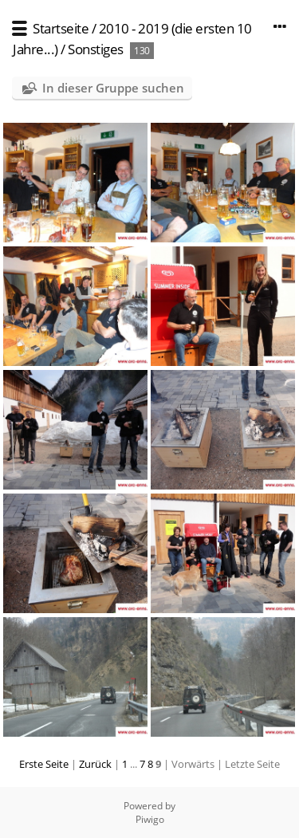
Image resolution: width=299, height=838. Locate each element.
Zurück (95, 764)
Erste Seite (44, 764)
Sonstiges (96, 49)
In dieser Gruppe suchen (113, 88)
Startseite (61, 28)
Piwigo (150, 819)
